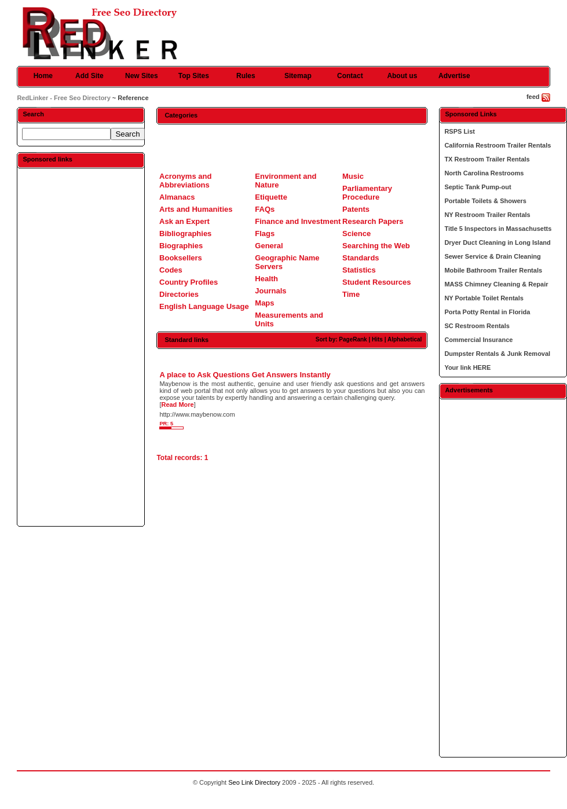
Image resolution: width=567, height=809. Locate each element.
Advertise (454, 76)
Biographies (181, 245)
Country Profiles (188, 282)
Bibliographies (185, 233)
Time (351, 294)
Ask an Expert (184, 221)
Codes (170, 270)
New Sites (141, 76)
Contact (350, 76)
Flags (265, 233)
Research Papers (373, 221)
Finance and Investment (298, 221)
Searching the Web (376, 245)
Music (353, 176)
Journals (270, 290)
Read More (177, 404)
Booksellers (180, 257)
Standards (360, 257)
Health (266, 278)
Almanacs (177, 197)
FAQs (265, 209)
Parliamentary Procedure (367, 192)
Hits (377, 339)
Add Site (89, 76)
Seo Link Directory (254, 782)
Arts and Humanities (195, 209)
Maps (264, 303)
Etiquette (271, 197)
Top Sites (193, 76)
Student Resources (376, 282)
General (269, 245)
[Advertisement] (81, 346)
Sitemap (298, 76)
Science (356, 233)
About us (402, 76)
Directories (179, 294)
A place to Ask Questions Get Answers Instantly (244, 374)
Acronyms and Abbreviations (185, 180)
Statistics (359, 270)
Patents (356, 209)
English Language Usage (204, 306)
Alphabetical (404, 339)
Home (43, 76)
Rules (245, 76)
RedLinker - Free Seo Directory (63, 97)
